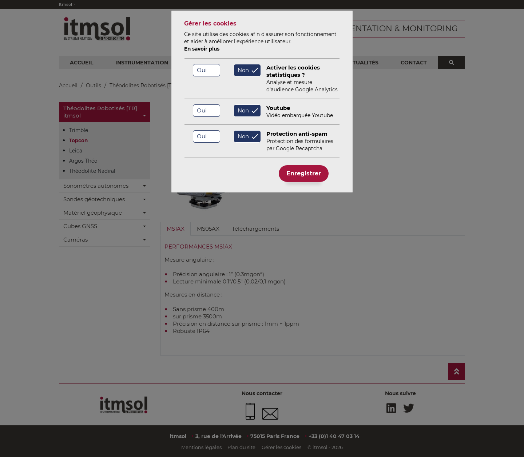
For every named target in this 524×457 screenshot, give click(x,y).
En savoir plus (201, 49)
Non (243, 70)
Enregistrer (303, 173)
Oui (202, 70)
